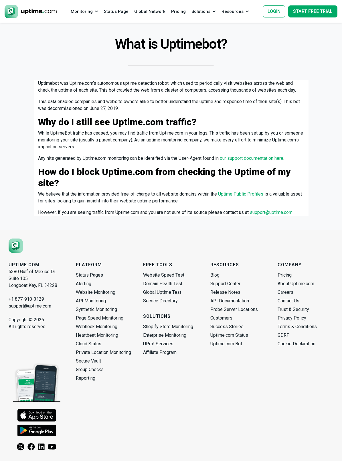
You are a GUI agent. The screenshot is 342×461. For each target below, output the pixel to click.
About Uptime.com (296, 283)
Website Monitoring (95, 292)
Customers (221, 318)
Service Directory (160, 301)
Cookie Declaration (296, 343)
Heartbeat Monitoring (97, 335)
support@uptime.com (271, 212)
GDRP (284, 335)
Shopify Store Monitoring (168, 326)
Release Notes (225, 292)
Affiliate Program (160, 352)
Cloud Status (88, 343)
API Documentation (229, 301)
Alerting (83, 283)
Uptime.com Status (229, 335)
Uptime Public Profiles (240, 194)
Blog (215, 275)
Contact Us (288, 301)
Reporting (85, 378)
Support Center (225, 283)
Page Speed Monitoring (99, 318)
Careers (285, 292)
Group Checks (90, 369)
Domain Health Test (162, 283)
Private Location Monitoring (103, 352)
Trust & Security (293, 309)
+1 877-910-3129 (26, 299)
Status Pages (89, 275)
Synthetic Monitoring (96, 309)
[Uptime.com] (16, 246)
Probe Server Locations (234, 309)
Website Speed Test (163, 275)
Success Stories (227, 326)
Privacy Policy (292, 318)
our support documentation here (251, 158)
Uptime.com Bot (226, 343)
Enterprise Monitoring (164, 335)
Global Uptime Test (162, 292)
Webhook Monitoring (96, 326)
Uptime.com (24, 264)
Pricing (285, 275)
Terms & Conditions (297, 326)
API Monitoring (91, 301)
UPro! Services (158, 343)
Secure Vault (88, 361)
